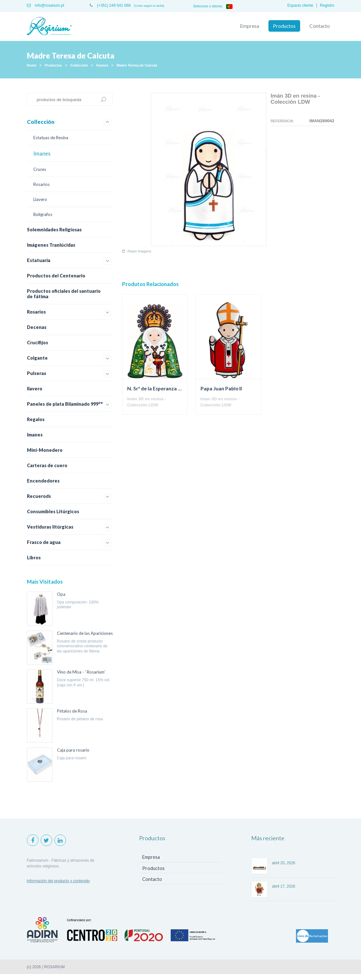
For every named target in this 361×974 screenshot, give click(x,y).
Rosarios (41, 184)
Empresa (249, 26)
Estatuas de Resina (50, 137)
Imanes (102, 65)
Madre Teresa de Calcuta (137, 65)
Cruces (39, 169)
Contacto (319, 26)
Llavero (40, 199)
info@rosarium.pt (45, 5)
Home (32, 65)
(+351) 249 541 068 (110, 5)
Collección (79, 65)
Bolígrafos (42, 214)
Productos (284, 26)
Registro (327, 5)
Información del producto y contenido (58, 881)
